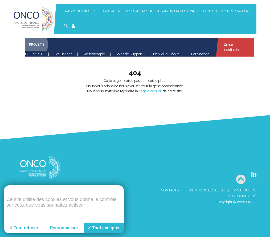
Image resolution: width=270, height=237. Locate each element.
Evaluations (63, 54)
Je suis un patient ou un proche (126, 11)
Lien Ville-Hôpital (167, 54)
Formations (200, 54)
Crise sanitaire (231, 47)
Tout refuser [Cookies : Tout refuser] (23, 227)
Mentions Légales (206, 190)
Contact (210, 11)
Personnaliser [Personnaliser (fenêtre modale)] (64, 228)
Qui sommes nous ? (79, 11)
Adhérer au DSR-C (236, 11)
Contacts (170, 190)
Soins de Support (129, 54)
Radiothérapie (94, 54)
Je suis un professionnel (178, 11)
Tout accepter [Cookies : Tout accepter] (104, 228)
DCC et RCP (34, 54)
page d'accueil (150, 91)
